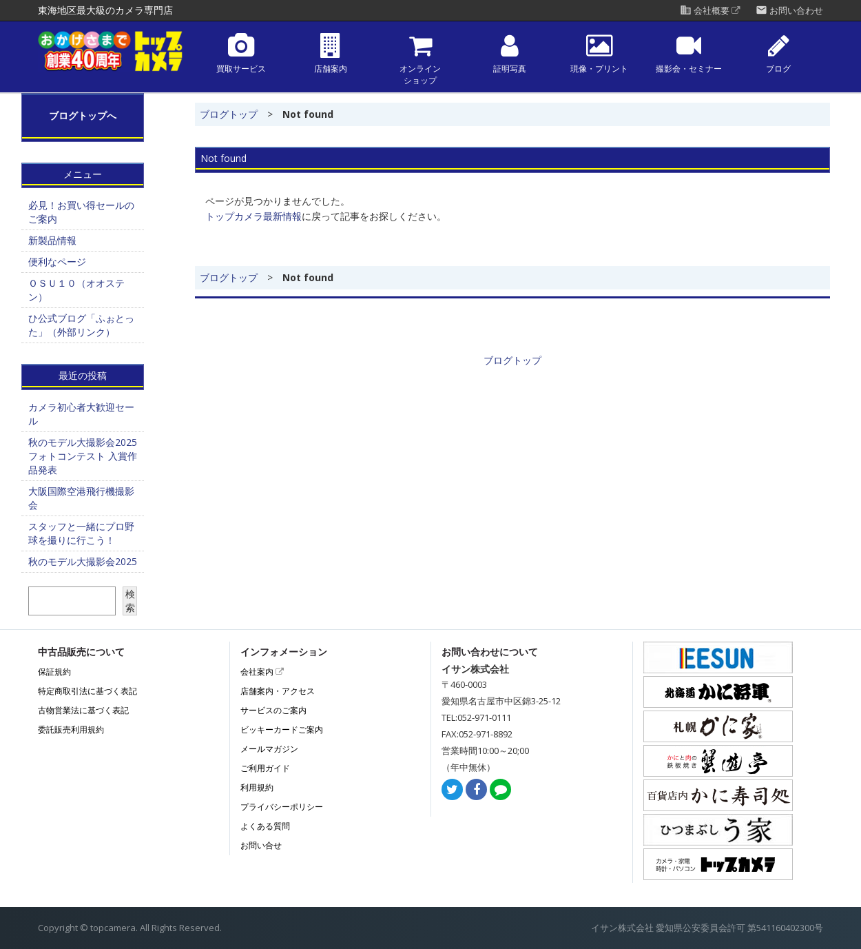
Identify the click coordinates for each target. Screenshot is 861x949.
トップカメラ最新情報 (253, 216)
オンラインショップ (420, 59)
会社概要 (710, 11)
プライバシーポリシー (281, 807)
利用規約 (256, 787)
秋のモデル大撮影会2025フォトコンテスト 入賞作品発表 (82, 456)
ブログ (778, 53)
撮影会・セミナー (689, 53)
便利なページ (57, 261)
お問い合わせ (789, 11)
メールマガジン (269, 749)
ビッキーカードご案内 (281, 729)
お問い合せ (261, 845)
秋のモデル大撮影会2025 (82, 561)
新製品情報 (52, 240)
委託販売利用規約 (71, 729)
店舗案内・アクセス (277, 691)
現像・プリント (599, 53)
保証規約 (54, 671)
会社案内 (262, 671)
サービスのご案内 (273, 710)
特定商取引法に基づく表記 (87, 691)
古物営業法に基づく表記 (83, 710)
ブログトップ (229, 114)
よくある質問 (265, 826)
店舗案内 (330, 53)
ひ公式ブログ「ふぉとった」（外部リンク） (81, 325)
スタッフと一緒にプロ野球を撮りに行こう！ (81, 533)
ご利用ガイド (265, 768)
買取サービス (241, 53)
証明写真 (509, 53)
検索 (130, 600)
